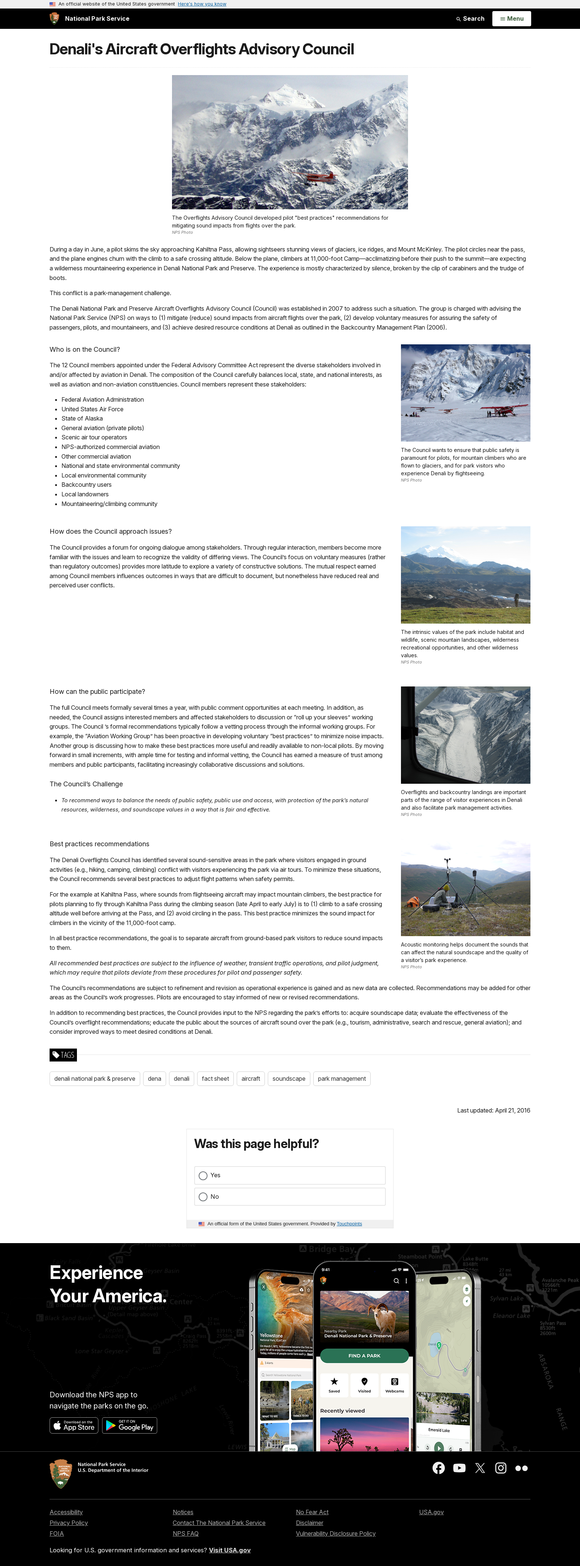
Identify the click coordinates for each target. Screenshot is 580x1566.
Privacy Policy (69, 1522)
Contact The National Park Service (219, 1522)
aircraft (251, 1078)
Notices (183, 1512)
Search (470, 18)
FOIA (57, 1533)
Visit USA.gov (230, 1550)
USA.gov (431, 1512)
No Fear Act (312, 1512)
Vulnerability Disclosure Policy (336, 1533)
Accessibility (66, 1512)
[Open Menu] (511, 19)
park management (342, 1078)
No (214, 1196)
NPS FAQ (186, 1533)
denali (181, 1078)
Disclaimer (309, 1522)
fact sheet (215, 1078)
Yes (215, 1175)
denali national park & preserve (94, 1078)
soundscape (289, 1078)
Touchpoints (349, 1223)
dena (154, 1078)
